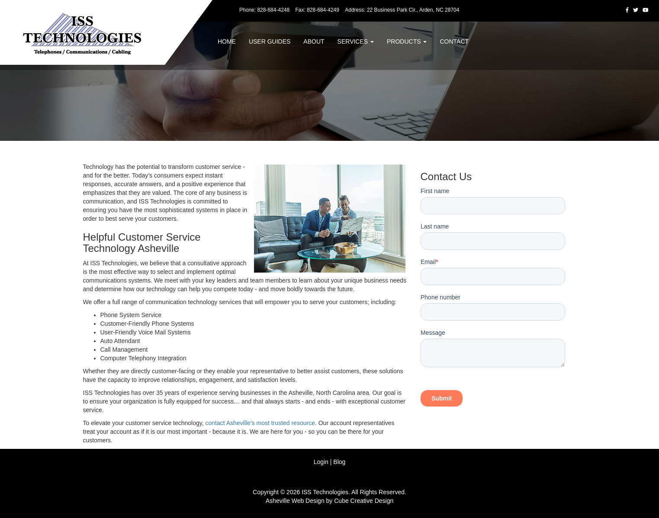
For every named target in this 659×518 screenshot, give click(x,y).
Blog (339, 461)
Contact (454, 41)
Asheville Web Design (295, 500)
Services (356, 41)
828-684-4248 (273, 10)
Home (227, 41)
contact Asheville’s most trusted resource (260, 422)
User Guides (269, 41)
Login (321, 461)
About (313, 41)
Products (407, 41)
